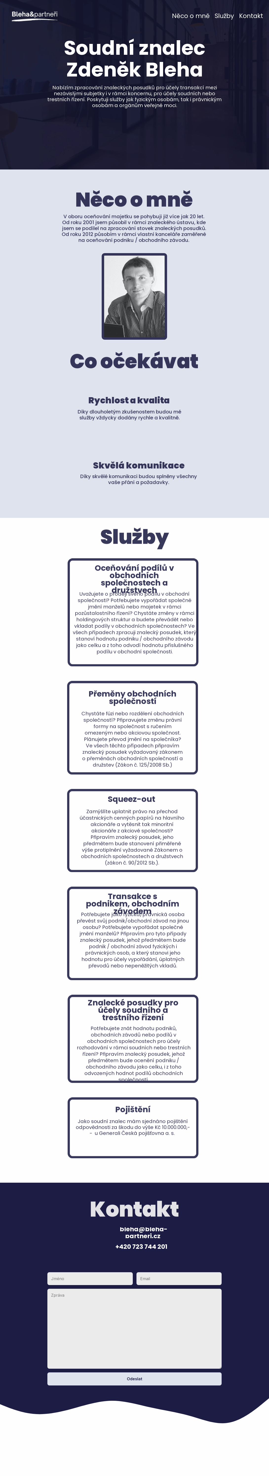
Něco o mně (191, 16)
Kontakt (251, 16)
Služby (224, 16)
